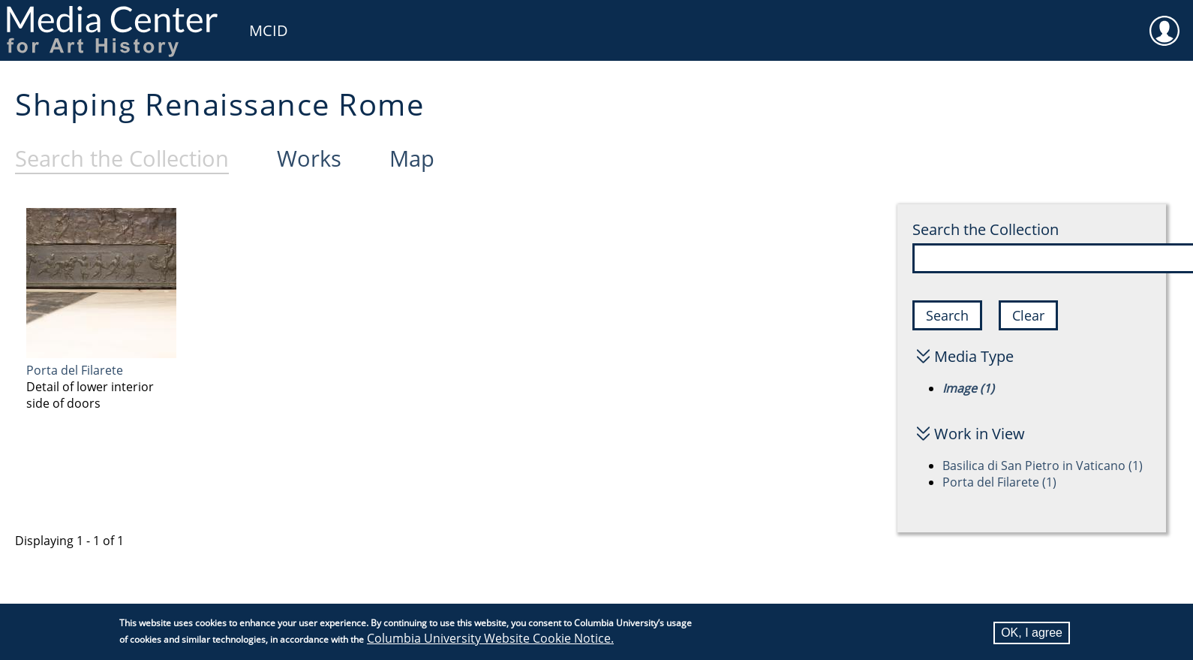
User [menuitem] (1164, 21)
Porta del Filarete (74, 370)
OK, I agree (1031, 634)
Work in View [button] (979, 433)
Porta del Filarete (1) (999, 482)
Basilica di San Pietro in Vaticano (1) (1042, 465)
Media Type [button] (974, 356)
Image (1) (968, 388)
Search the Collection (985, 229)
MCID (268, 30)
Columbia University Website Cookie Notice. (490, 639)
